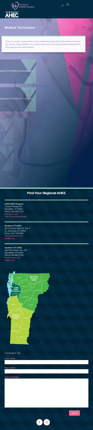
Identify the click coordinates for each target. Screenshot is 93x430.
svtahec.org (10, 260)
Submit (74, 413)
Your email (46, 369)
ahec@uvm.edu (11, 214)
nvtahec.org (10, 238)
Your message (46, 392)
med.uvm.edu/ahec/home (16, 216)
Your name (46, 360)
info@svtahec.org (12, 258)
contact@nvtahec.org (14, 236)
